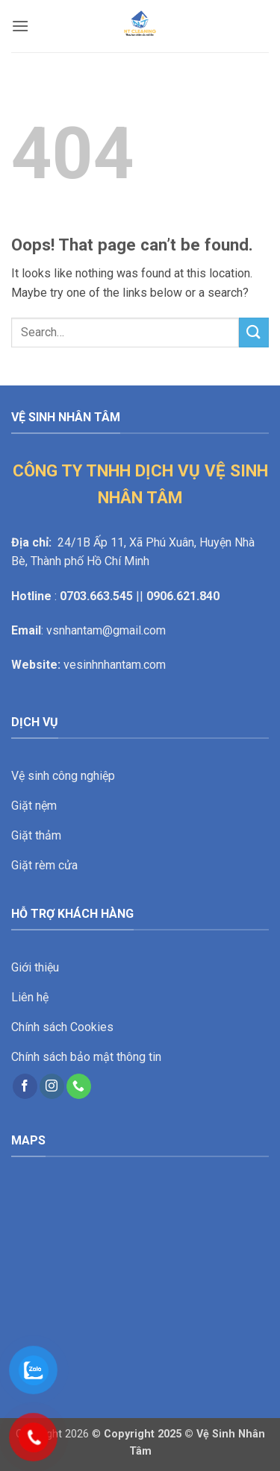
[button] (20, 25)
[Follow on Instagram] (52, 1086)
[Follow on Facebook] (25, 1086)
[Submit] (254, 332)
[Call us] (78, 1086)
